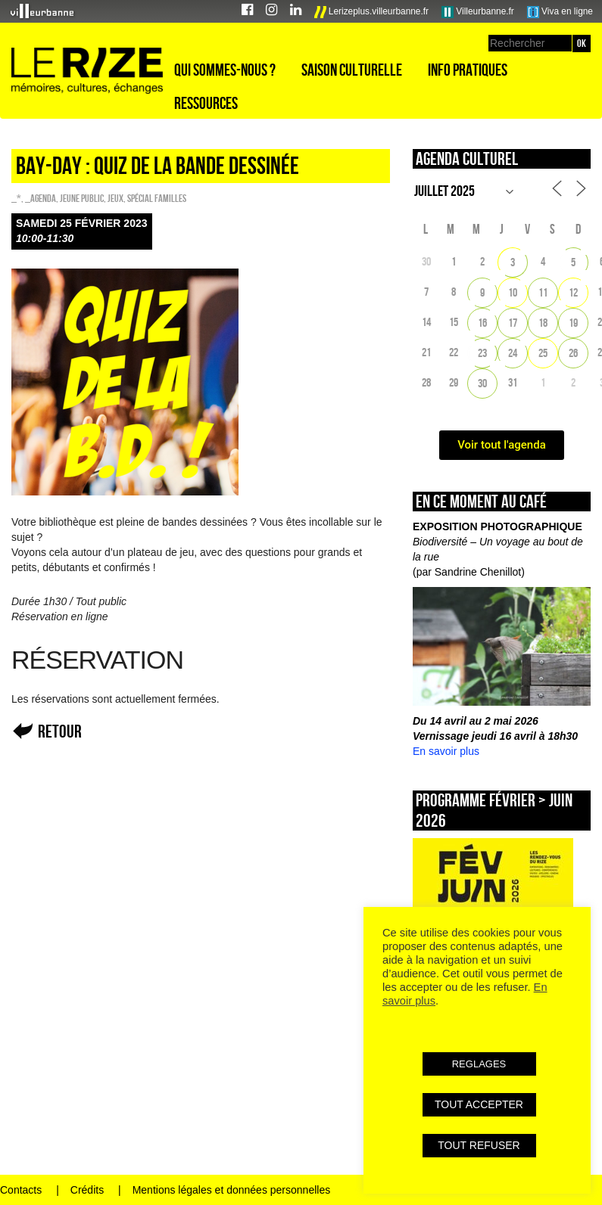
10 (512, 292)
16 (482, 322)
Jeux (115, 198)
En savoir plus (446, 751)
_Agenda (40, 198)
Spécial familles (156, 198)
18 (542, 322)
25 (542, 352)
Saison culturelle (351, 70)
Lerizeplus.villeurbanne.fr (371, 12)
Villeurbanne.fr (477, 12)
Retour (60, 731)
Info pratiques (467, 70)
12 (573, 292)
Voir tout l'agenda (501, 445)
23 (482, 352)
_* (16, 198)
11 (542, 292)
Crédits (87, 1190)
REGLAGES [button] (479, 1064)
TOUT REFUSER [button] (478, 1145)
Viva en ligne (560, 12)
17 (512, 322)
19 (573, 322)
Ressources (206, 103)
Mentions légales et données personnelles (232, 1190)
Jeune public (82, 198)
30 (482, 383)
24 (512, 352)
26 (573, 352)
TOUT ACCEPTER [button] (479, 1104)
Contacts (21, 1190)
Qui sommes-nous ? (225, 70)
